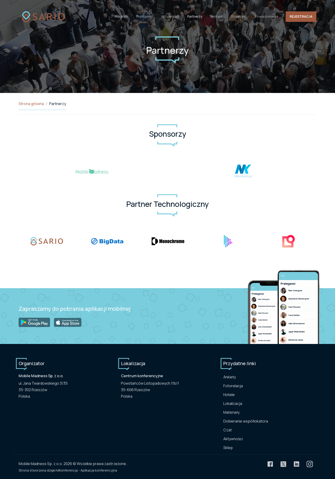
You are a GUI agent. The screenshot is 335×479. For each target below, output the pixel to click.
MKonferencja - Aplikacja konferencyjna (86, 470)
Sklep (228, 447)
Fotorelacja (233, 385)
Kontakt (216, 16)
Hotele (229, 394)
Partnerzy (194, 16)
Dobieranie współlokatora (245, 421)
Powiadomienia (266, 16)
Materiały (231, 412)
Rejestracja (301, 16)
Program (121, 16)
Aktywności (233, 438)
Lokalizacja (232, 403)
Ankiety (229, 377)
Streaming (239, 16)
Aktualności (170, 16)
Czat (227, 430)
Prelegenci (144, 16)
